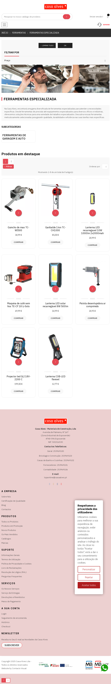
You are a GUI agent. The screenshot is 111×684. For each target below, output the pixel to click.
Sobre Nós (6, 496)
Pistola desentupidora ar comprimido (92, 305)
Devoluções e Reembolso (13, 597)
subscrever (12, 645)
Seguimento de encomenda (14, 618)
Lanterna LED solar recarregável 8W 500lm (55, 305)
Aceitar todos (89, 585)
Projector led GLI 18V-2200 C (18, 378)
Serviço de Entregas (10, 593)
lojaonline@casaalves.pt (55, 477)
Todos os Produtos (9, 521)
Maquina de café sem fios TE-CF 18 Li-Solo (18, 305)
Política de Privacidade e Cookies (16, 563)
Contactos (6, 509)
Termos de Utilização (10, 559)
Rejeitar (89, 577)
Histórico (5, 622)
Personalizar (88, 569)
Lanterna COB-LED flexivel (55, 378)
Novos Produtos (8, 530)
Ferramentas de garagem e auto (14, 137)
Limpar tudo (48, 45)
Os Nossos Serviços (10, 588)
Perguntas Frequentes (11, 576)
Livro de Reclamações (11, 568)
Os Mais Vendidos (9, 534)
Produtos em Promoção (12, 526)
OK (65, 45)
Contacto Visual (19, 668)
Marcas (4, 543)
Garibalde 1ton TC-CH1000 (55, 229)
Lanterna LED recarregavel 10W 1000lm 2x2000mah (92, 230)
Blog (3, 505)
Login (3, 613)
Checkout (5, 626)
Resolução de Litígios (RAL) (14, 572)
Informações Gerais (10, 555)
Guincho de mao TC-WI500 (18, 229)
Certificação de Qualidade (13, 501)
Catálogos (6, 538)
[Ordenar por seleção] (105, 166)
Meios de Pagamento (11, 601)
